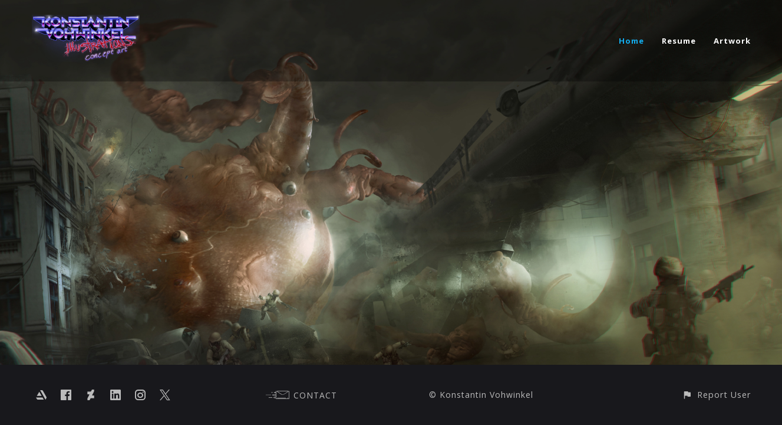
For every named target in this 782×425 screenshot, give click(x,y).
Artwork (732, 40)
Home (631, 40)
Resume (679, 40)
